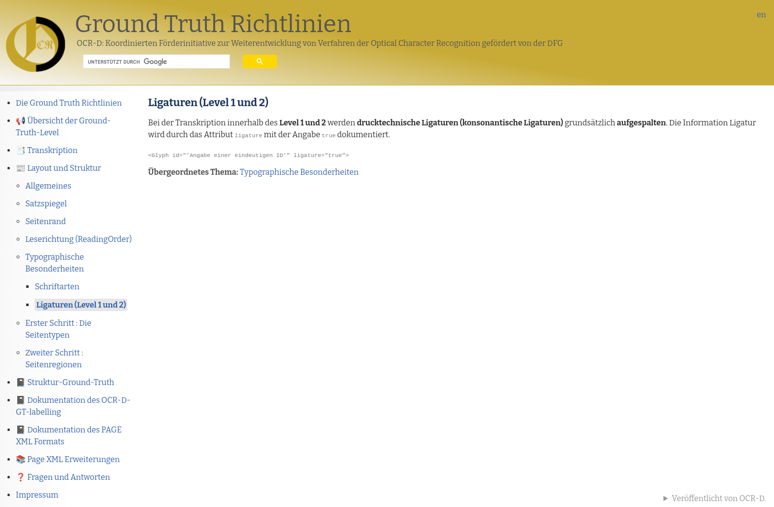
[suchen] (149, 61)
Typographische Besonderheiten (299, 171)
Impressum (37, 495)
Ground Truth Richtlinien (213, 24)
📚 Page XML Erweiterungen (68, 459)
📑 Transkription (46, 150)
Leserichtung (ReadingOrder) (78, 239)
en (761, 14)
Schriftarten (57, 286)
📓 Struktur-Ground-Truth (65, 382)
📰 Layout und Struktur (58, 168)
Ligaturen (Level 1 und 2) (81, 305)
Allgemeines (48, 186)
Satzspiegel (46, 203)
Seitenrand (45, 221)
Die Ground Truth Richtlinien (69, 103)
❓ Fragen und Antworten (63, 477)
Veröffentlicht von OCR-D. (719, 498)
